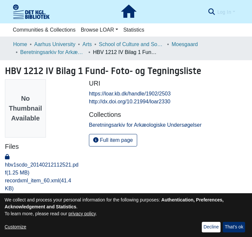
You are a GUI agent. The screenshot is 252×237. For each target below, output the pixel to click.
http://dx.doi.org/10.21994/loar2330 (129, 101)
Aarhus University (54, 44)
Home (20, 44)
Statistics (133, 30)
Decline (211, 226)
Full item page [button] (113, 140)
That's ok (234, 226)
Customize (15, 226)
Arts (87, 44)
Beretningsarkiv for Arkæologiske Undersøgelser (53, 52)
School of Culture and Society (131, 44)
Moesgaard (185, 44)
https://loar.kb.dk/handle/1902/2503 (130, 93)
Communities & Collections (44, 30)
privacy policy (82, 213)
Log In (224, 11)
